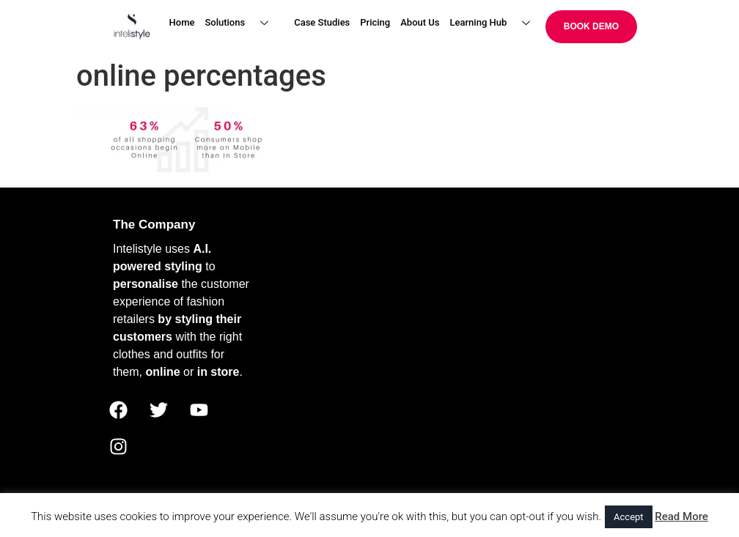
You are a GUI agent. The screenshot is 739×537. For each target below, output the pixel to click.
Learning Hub (496, 23)
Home (182, 22)
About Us (419, 22)
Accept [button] (629, 516)
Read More (681, 516)
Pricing (375, 22)
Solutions (242, 23)
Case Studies (322, 22)
